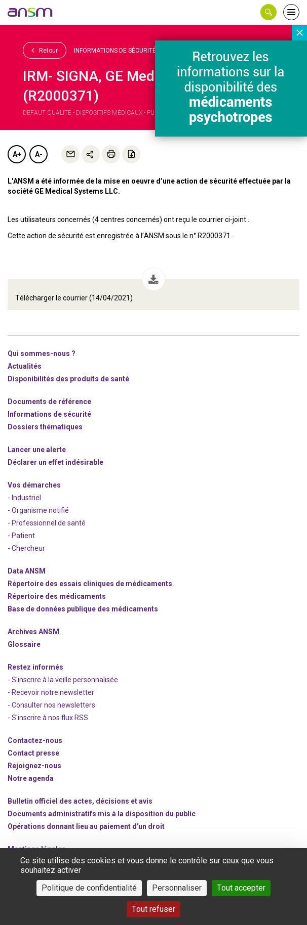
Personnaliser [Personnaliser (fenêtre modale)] (177, 888)
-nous (34, 766)
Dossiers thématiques (45, 427)
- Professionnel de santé (47, 523)
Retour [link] (44, 50)
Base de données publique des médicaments (83, 609)
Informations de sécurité (115, 50)
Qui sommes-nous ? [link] (41, 353)
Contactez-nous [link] (35, 740)
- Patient (21, 536)
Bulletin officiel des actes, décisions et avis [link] (80, 801)
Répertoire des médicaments (57, 596)
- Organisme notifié (38, 510)
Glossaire (24, 644)
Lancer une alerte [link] (37, 450)
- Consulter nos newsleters (51, 705)
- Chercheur (26, 548)
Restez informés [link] (35, 667)
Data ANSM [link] (27, 571)
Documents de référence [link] (49, 402)
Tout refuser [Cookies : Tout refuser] (153, 909)
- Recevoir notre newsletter (51, 692)
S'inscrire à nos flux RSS (50, 718)
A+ (17, 154)
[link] (30, 12)
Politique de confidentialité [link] (89, 888)
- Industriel (24, 498)
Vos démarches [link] (34, 485)
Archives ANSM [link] (33, 632)
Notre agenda (31, 778)
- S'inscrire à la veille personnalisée (63, 680)
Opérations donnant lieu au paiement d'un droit (86, 826)
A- (39, 154)
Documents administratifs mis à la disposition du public (102, 814)
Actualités (25, 366)
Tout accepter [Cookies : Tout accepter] (241, 888)
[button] (268, 12)
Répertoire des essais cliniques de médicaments (90, 584)
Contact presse (33, 753)
